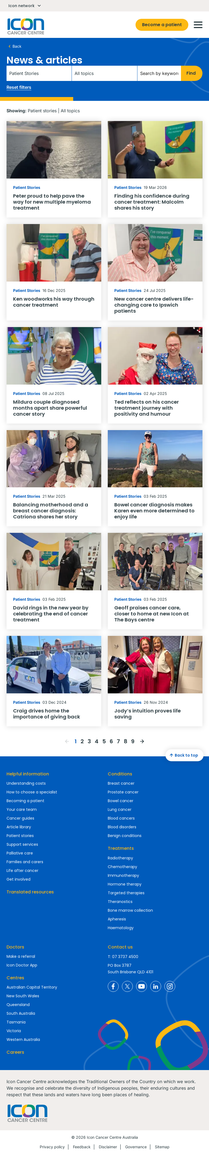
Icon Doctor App (22, 965)
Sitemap (162, 1146)
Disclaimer (108, 1146)
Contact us (120, 947)
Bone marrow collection (130, 910)
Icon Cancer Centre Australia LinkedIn (155, 986)
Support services (22, 844)
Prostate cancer (123, 792)
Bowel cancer (120, 800)
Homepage (25, 26)
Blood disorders (122, 827)
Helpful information (28, 774)
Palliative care (20, 853)
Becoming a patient (25, 800)
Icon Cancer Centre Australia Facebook (113, 986)
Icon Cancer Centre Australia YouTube (141, 986)
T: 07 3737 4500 (123, 956)
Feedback (82, 1146)
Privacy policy (52, 1146)
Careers (15, 1052)
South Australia (21, 1013)
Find (191, 73)
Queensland (18, 1004)
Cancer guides (20, 818)
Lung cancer (119, 809)
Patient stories (20, 835)
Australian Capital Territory (32, 987)
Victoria (14, 1031)
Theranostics (120, 901)
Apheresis (117, 919)
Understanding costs (26, 783)
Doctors (15, 947)
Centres (15, 978)
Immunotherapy (123, 875)
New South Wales (23, 996)
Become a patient (162, 25)
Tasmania (16, 1022)
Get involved (18, 879)
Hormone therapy (125, 884)
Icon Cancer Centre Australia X (127, 986)
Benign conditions (125, 835)
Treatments (121, 848)
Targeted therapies (126, 893)
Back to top (183, 755)
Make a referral (21, 956)
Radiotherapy (120, 858)
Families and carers (25, 862)
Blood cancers (121, 818)
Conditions (120, 774)
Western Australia (23, 1039)
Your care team (22, 809)
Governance (136, 1146)
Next (142, 741)
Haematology (121, 928)
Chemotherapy (122, 866)
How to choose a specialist (32, 792)
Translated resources (30, 892)
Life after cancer (22, 870)
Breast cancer (121, 783)
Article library (19, 827)
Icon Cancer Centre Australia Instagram (169, 986)
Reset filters (19, 87)
